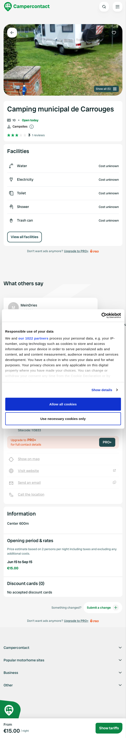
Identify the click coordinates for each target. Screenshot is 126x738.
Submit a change (103, 607)
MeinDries (29, 305)
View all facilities (24, 237)
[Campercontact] (27, 7)
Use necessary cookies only (63, 419)
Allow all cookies (63, 404)
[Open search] (104, 7)
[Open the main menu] (117, 7)
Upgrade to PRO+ (76, 251)
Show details (102, 390)
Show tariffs (109, 728)
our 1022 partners (33, 338)
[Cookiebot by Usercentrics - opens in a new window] (101, 316)
